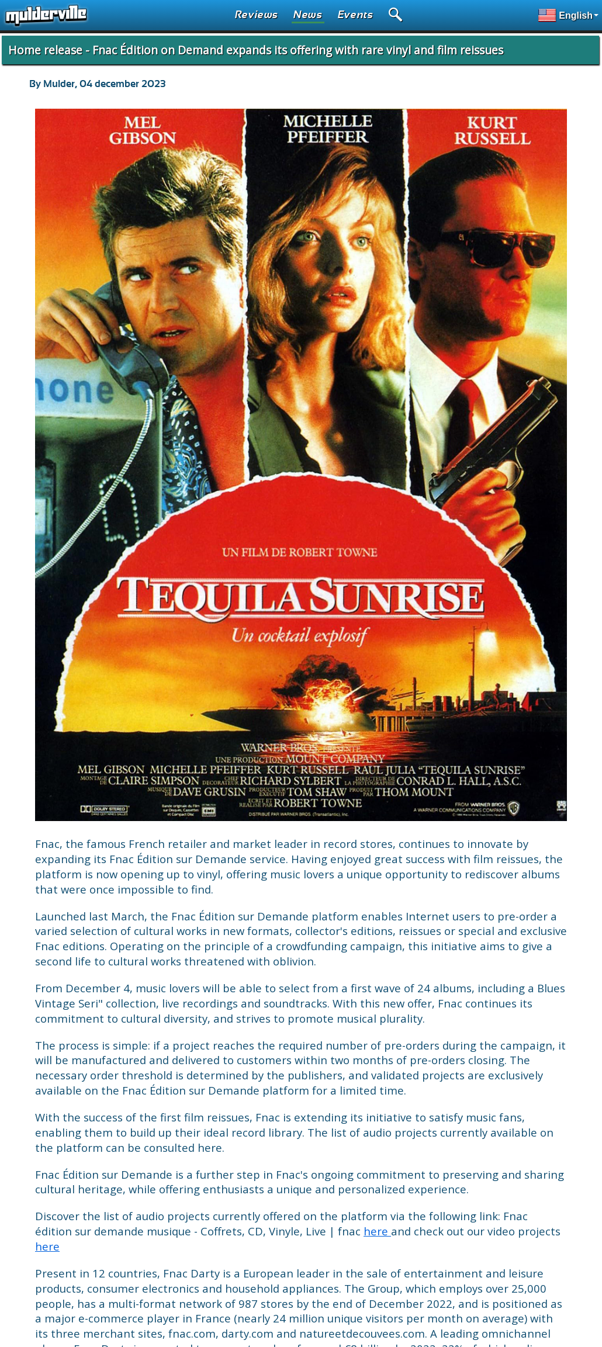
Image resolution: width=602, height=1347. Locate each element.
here (377, 1231)
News (308, 15)
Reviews (256, 15)
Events (355, 15)
